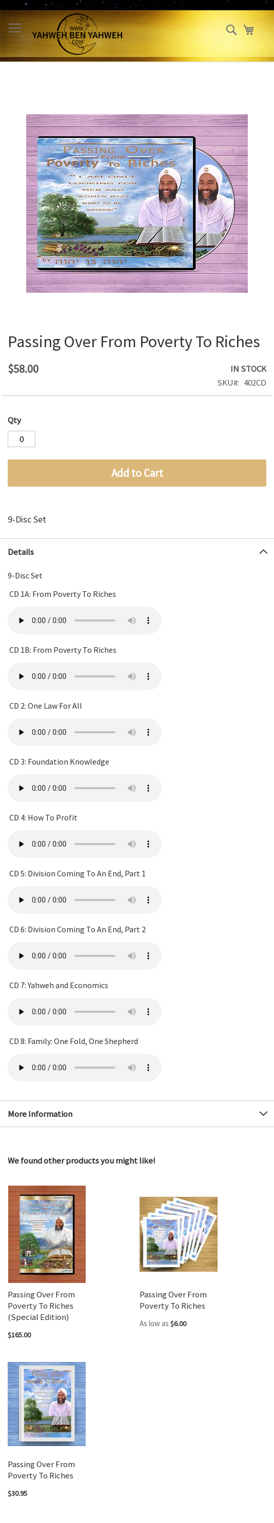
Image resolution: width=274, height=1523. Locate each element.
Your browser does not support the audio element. (85, 620)
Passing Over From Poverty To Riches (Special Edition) (41, 1305)
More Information (40, 1113)
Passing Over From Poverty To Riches (173, 1300)
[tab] (137, 551)
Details (21, 551)
